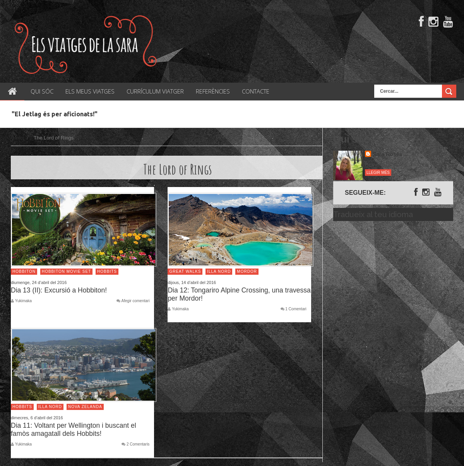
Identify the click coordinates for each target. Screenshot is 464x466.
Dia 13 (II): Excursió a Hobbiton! (59, 290)
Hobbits (107, 271)
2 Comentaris (138, 444)
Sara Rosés (387, 154)
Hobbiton (24, 271)
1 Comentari (295, 309)
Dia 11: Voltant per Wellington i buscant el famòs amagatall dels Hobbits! (73, 429)
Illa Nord (219, 271)
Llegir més (378, 172)
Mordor (247, 271)
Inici (19, 138)
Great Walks (185, 271)
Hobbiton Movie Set (66, 271)
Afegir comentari (136, 301)
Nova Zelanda (85, 407)
